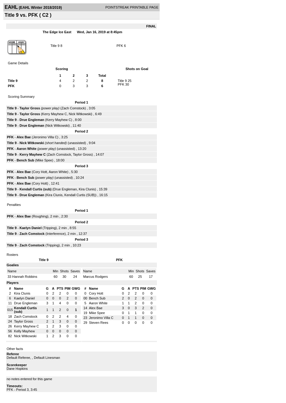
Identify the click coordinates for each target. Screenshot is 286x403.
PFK (120, 46)
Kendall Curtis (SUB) (79, 195)
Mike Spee (44, 160)
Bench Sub (25, 160)
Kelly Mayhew (24, 331)
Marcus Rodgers (95, 276)
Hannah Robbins (24, 276)
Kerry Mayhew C (54, 114)
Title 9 (55, 46)
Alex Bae (23, 137)
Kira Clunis (87, 189)
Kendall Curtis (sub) (36, 189)
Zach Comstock (73, 108)
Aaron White (26, 148)
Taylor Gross (30, 108)
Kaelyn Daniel (31, 228)
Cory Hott (40, 172)
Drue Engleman (32, 120)
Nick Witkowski (80, 114)
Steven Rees (98, 322)
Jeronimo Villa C (45, 137)
